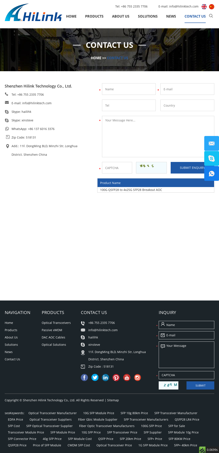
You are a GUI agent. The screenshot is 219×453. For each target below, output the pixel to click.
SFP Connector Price (22, 439)
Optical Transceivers (56, 323)
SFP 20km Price (130, 439)
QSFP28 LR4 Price (187, 419)
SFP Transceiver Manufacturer (175, 413)
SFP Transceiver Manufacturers (146, 419)
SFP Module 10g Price (183, 432)
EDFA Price (15, 419)
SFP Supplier (153, 432)
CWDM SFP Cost (79, 445)
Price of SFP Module (47, 445)
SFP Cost (14, 426)
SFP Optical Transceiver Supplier (49, 426)
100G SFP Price (151, 426)
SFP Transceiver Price (122, 432)
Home (71, 16)
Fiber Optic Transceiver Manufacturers (107, 426)
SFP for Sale (176, 426)
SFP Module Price (62, 432)
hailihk (26, 112)
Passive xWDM (52, 330)
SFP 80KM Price (179, 439)
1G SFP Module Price (153, 445)
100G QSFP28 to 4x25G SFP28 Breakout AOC (131, 190)
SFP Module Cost (80, 439)
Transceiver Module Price (26, 432)
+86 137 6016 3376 (41, 129)
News (171, 16)
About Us (120, 16)
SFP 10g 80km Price (134, 413)
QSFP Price (105, 439)
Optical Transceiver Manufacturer (52, 413)
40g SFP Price (52, 439)
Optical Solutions (54, 345)
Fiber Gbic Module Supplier (97, 419)
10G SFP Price (91, 432)
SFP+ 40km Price (185, 445)
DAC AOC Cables (53, 337)
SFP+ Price (155, 439)
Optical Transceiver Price (114, 445)
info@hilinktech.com (184, 6)
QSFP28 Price (17, 445)
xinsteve (27, 120)
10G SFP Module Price (98, 413)
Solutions (148, 16)
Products (94, 16)
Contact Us (195, 16)
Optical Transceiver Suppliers (51, 419)
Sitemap (113, 400)
